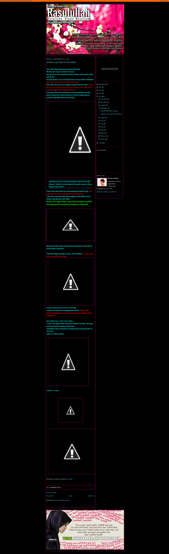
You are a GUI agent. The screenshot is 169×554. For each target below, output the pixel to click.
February (103, 136)
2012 (100, 93)
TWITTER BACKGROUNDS (24, 1)
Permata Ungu (85, 8)
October (102, 105)
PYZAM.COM (164, 1)
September (103, 108)
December (103, 99)
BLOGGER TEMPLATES (7, 1)
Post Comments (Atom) (62, 500)
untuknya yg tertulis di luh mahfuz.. (61, 62)
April (102, 130)
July (101, 121)
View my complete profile (107, 192)
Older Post (91, 496)
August (102, 118)
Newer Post (50, 496)
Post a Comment (51, 492)
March (102, 133)
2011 (100, 96)
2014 (100, 87)
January (102, 139)
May (101, 127)
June (101, 124)
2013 (100, 90)
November (103, 102)
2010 (100, 143)
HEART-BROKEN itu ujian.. (109, 111)
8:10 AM (70, 479)
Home (71, 496)
